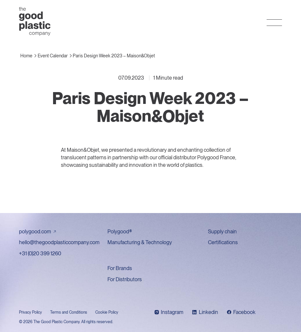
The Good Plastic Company (34, 21)
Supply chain (222, 231)
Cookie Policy (106, 312)
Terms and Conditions (68, 312)
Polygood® (119, 231)
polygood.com (35, 231)
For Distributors (124, 279)
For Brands (119, 268)
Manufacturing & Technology (139, 242)
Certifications (223, 242)
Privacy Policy (30, 312)
